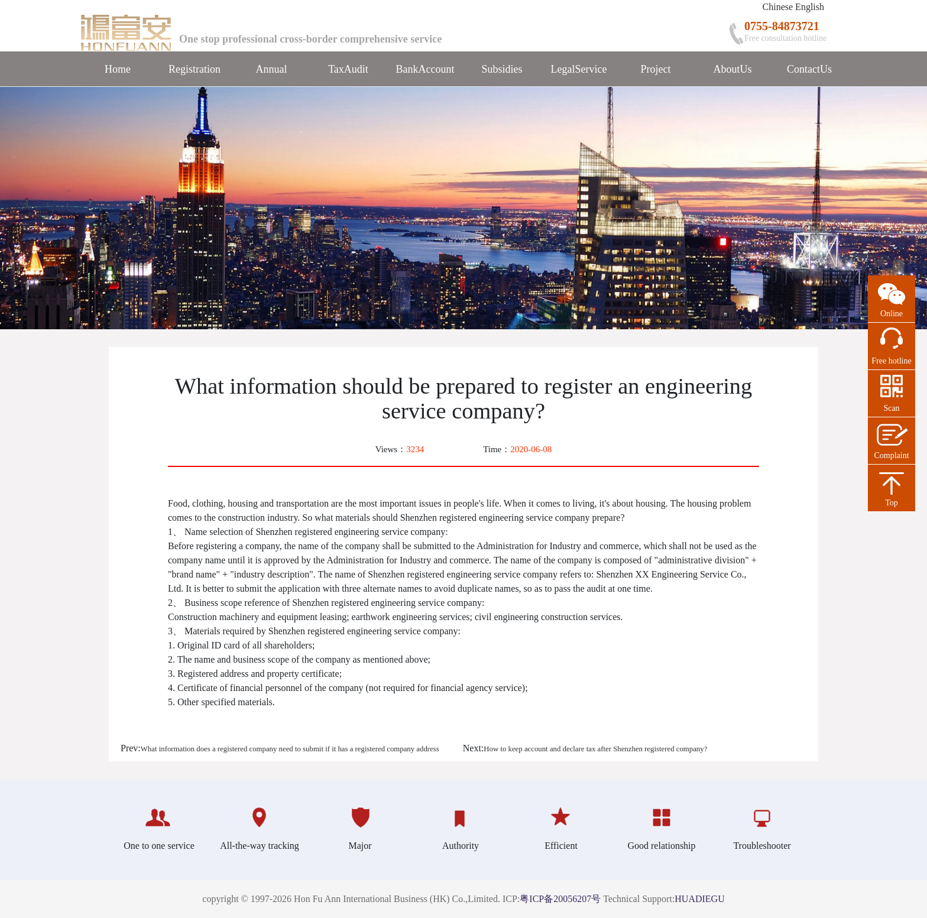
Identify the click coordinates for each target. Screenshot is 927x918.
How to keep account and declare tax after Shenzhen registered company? (595, 749)
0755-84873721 (781, 26)
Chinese (778, 7)
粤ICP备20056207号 (560, 899)
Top (891, 502)
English (809, 7)
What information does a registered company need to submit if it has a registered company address (290, 749)
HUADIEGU (699, 899)
